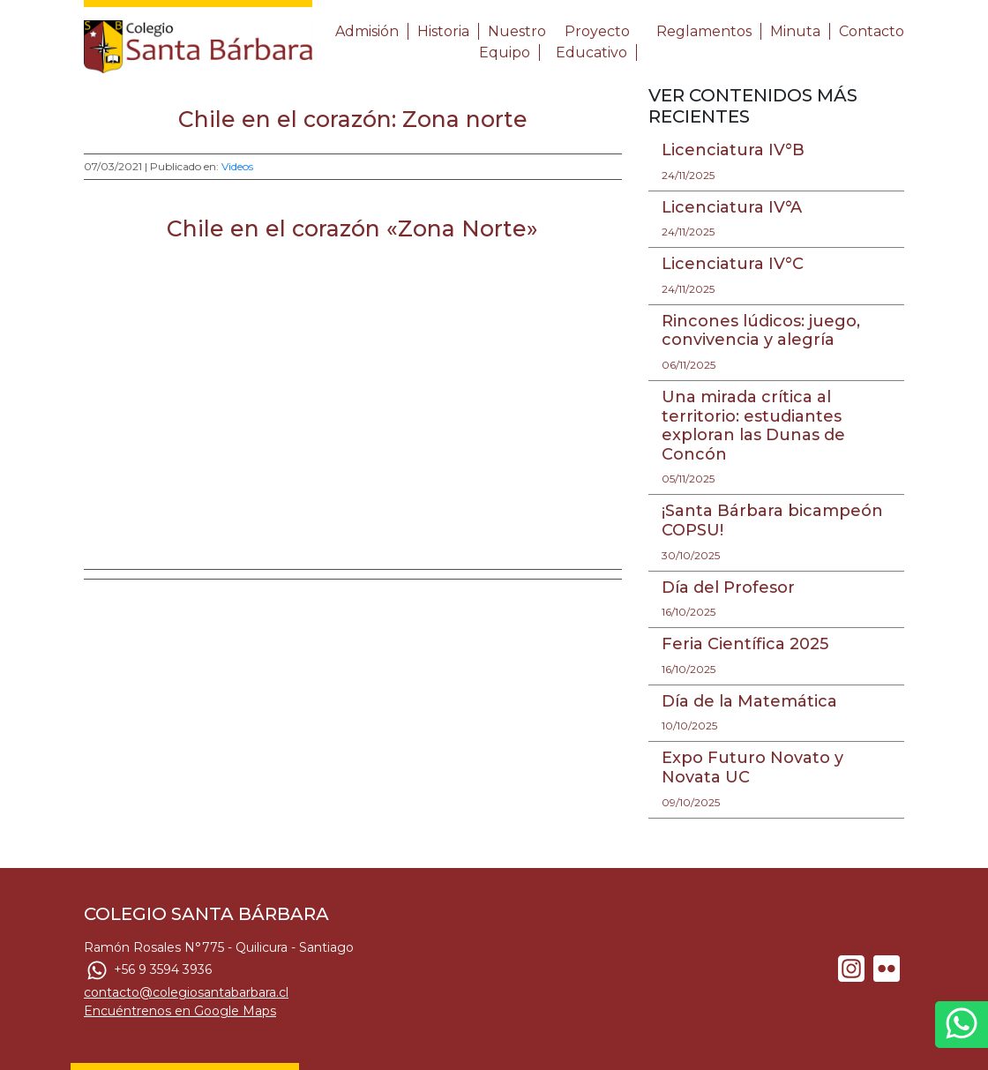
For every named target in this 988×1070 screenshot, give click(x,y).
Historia (443, 31)
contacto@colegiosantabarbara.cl (186, 992)
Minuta (795, 31)
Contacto (871, 31)
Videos (237, 166)
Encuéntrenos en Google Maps (180, 1011)
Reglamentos (704, 31)
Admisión (367, 31)
